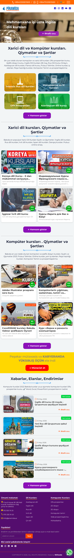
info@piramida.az (9, 518)
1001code (58, 555)
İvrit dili (29, 513)
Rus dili (29, 509)
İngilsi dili (29, 506)
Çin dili (28, 521)
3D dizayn (55, 509)
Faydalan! (5, 527)
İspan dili (29, 517)
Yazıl (29, 536)
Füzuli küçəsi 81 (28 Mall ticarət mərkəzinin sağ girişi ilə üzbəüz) (11, 504)
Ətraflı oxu (49, 33)
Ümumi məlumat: (9, 498)
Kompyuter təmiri (58, 513)
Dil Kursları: (31, 498)
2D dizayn (55, 506)
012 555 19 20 (7, 510)
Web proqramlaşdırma (59, 517)
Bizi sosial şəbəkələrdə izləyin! (15, 542)
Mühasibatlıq (56, 521)
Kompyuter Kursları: (60, 498)
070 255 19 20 (7, 515)
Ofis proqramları (57, 502)
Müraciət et (37, 368)
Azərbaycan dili (32, 502)
